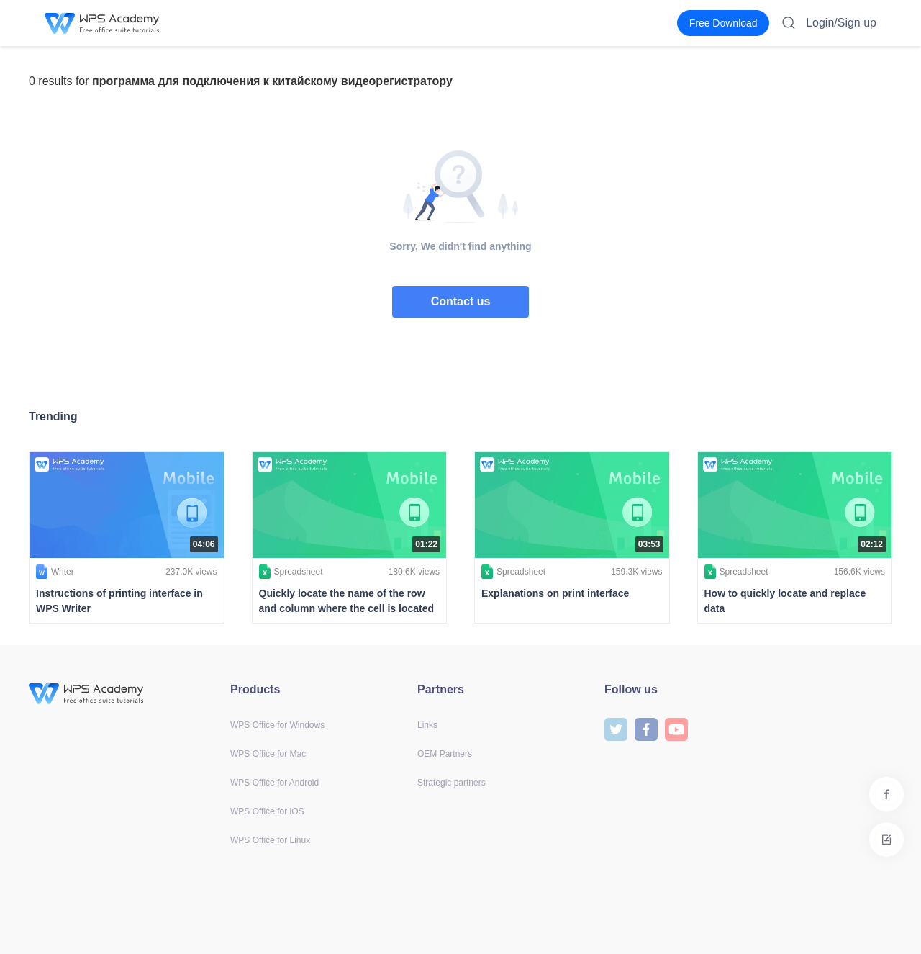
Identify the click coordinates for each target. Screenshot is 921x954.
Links (427, 725)
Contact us (461, 301)
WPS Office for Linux (270, 840)
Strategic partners (451, 783)
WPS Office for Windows (277, 725)
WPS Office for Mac (268, 754)
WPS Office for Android (274, 783)
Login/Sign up (841, 23)
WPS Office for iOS (267, 811)
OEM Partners (444, 754)
